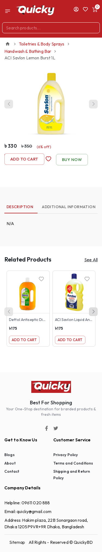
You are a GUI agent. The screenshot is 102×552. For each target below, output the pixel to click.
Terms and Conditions (73, 463)
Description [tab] (20, 206)
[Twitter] (55, 428)
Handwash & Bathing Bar (27, 51)
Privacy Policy (65, 454)
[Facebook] (46, 428)
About (10, 463)
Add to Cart (24, 159)
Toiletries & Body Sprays (41, 44)
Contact (11, 471)
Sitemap (17, 542)
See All (91, 259)
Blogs (9, 454)
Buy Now (72, 159)
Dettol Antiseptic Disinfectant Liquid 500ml (46, 319)
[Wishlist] (41, 279)
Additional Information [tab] (69, 206)
